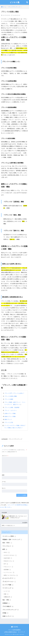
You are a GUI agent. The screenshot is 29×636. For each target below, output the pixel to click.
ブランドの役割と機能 (10, 396)
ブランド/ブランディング (15, 439)
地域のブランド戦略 (10, 416)
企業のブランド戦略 (10, 413)
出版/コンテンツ (8, 616)
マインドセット (8, 546)
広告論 (5, 613)
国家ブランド (8, 419)
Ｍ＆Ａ (7, 552)
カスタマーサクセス (10, 555)
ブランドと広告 (8, 422)
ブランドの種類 (8, 399)
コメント (5, 455)
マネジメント (8, 567)
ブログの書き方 (8, 606)
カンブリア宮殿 (8, 585)
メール (4, 481)
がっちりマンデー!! (9, 578)
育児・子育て (7, 543)
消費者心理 (8, 597)
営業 (6, 594)
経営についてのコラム (11, 575)
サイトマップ (21, 632)
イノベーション (9, 572)
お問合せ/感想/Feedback (10, 632)
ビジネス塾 (14, 2)
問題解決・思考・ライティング (12, 539)
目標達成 (6, 603)
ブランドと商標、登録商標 (11, 407)
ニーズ (7, 591)
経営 (4, 549)
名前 (3, 475)
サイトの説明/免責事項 (14, 630)
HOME (14, 627)
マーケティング (8, 588)
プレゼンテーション (9, 582)
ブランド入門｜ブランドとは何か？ (14, 393)
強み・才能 (6, 600)
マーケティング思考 (9, 536)
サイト (4, 488)
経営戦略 (7, 570)
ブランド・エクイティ (10, 410)
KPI (6, 564)
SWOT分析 (8, 558)
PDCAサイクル (9, 561)
